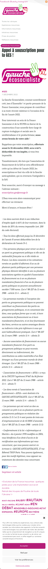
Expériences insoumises (11, 25)
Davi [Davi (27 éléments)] (28, 504)
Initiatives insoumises (10, 32)
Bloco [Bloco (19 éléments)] (5, 505)
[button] (44, 518)
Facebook (5, 1)
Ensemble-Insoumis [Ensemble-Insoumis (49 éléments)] (27, 508)
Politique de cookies (23, 566)
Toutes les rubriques (9, 21)
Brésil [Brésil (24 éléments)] (12, 505)
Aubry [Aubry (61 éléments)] (21, 500)
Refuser (24, 553)
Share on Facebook (3, 467)
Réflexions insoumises (10, 40)
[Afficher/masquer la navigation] (42, 10)
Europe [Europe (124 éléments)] (22, 511)
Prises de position (8, 36)
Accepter (24, 546)
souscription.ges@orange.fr (15, 192)
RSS (46, 2)
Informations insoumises (11, 29)
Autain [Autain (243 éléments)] (35, 500)
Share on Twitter (6, 467)
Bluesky (13, 1)
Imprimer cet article (11, 472)
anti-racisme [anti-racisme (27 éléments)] (9, 501)
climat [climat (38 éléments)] (20, 504)
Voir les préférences (24, 559)
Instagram (23, 1)
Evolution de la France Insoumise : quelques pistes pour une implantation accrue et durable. (23, 484)
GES (5, 91)
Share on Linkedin (12, 466)
